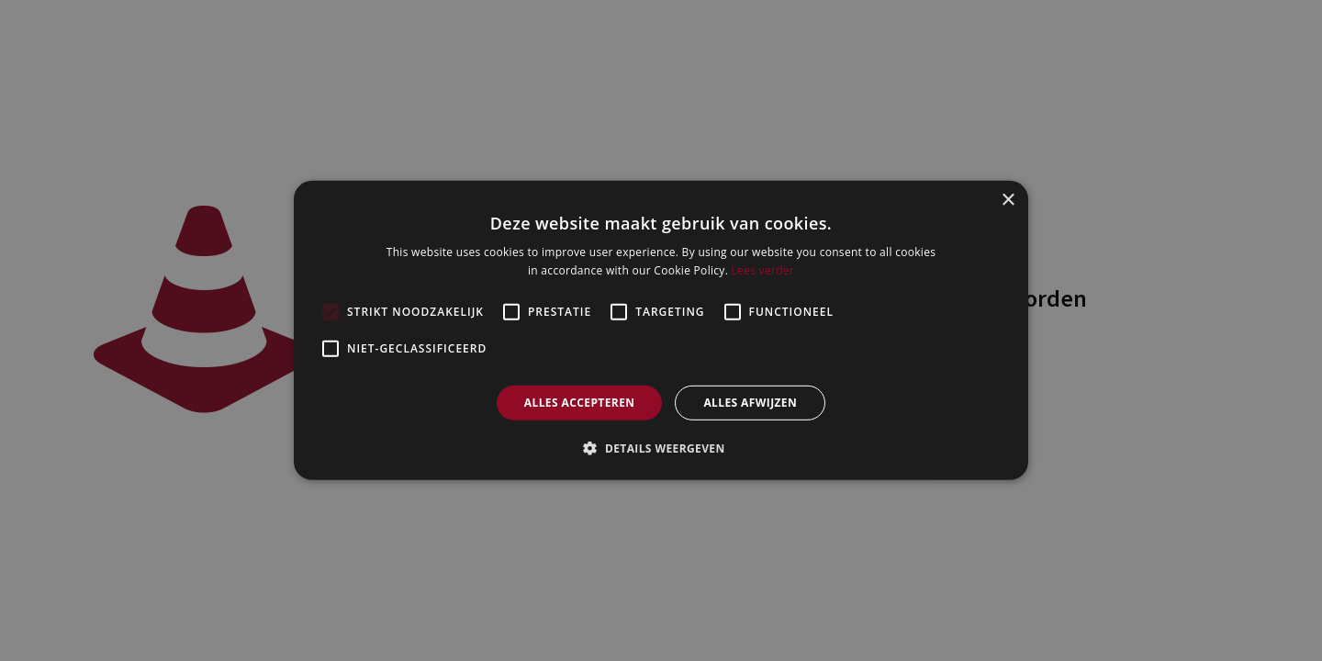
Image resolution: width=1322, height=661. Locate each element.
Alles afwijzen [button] (750, 402)
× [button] (1007, 200)
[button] (660, 448)
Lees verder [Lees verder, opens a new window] (763, 270)
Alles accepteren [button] (579, 402)
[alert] (661, 330)
